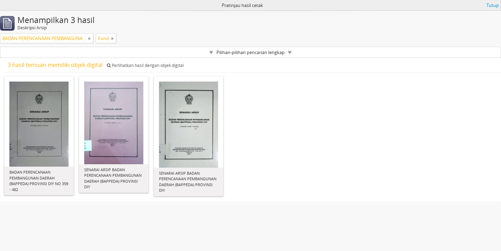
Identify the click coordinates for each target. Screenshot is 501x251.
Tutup (492, 5)
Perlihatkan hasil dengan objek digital (145, 65)
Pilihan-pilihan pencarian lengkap (250, 52)
